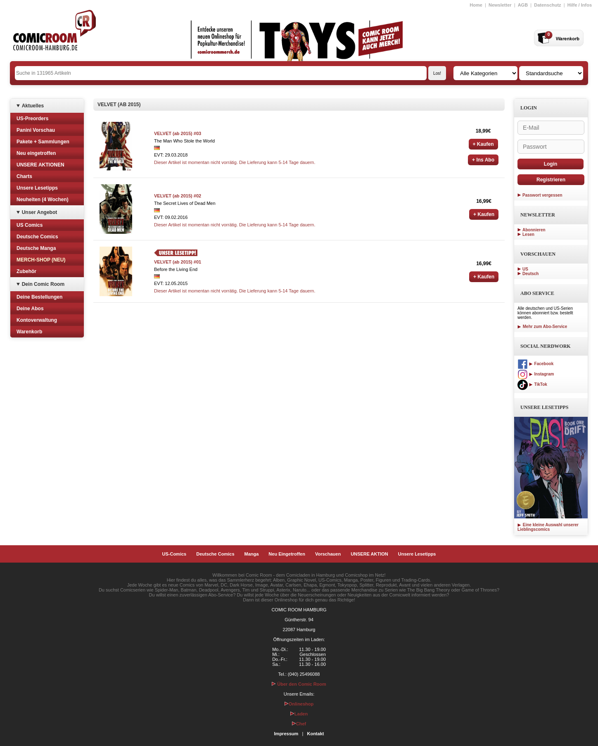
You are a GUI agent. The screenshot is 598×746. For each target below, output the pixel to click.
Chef (299, 723)
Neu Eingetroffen (286, 553)
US (525, 269)
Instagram (535, 374)
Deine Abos (30, 308)
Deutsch (530, 273)
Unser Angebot (39, 212)
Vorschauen (328, 553)
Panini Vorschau (36, 130)
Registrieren (550, 180)
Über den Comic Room (299, 684)
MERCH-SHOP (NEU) (41, 260)
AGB (523, 4)
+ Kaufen (483, 144)
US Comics (30, 225)
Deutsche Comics (37, 237)
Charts (24, 176)
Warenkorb (29, 332)
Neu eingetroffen (36, 153)
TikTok (532, 384)
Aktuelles (33, 106)
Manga (251, 553)
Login (551, 164)
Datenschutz (547, 4)
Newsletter (500, 4)
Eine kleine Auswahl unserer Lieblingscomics (548, 527)
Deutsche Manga (36, 248)
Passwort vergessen (542, 195)
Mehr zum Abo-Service (542, 326)
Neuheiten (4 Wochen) (43, 199)
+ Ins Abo (483, 160)
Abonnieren (534, 230)
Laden (299, 713)
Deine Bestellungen (39, 297)
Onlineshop (299, 703)
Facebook (535, 363)
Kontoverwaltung (37, 320)
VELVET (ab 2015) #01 (177, 261)
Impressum (286, 733)
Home (476, 4)
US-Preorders (32, 118)
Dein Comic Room (43, 284)
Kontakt (315, 733)
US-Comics (174, 553)
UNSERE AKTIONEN (40, 165)
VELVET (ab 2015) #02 (177, 195)
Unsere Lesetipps (37, 188)
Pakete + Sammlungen (43, 142)
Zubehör (26, 271)
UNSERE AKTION (369, 553)
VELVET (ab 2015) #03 (177, 133)
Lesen (528, 234)
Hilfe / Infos (579, 4)
